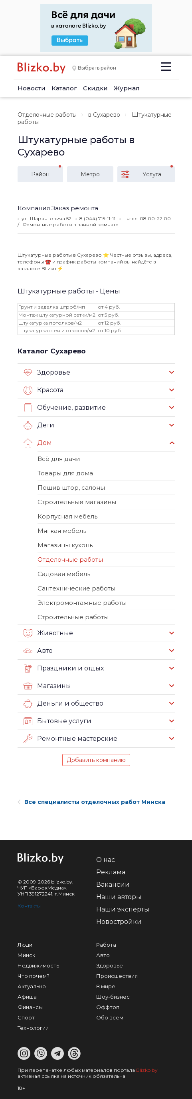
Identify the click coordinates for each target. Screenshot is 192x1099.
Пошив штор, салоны (71, 487)
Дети (39, 425)
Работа (106, 944)
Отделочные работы (47, 114)
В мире (105, 986)
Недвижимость (38, 965)
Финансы (30, 1007)
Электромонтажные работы (82, 602)
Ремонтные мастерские (70, 738)
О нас (105, 860)
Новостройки (119, 921)
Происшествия (117, 976)
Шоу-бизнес (113, 996)
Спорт (26, 1017)
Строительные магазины (77, 502)
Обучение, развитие (65, 407)
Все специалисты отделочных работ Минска (91, 802)
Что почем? (33, 976)
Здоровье (47, 372)
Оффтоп (107, 1007)
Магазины (47, 686)
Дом (38, 443)
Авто (38, 650)
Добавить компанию (96, 760)
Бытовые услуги (57, 721)
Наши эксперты (122, 909)
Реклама (110, 872)
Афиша (27, 996)
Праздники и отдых (64, 668)
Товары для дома (65, 473)
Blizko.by (147, 1070)
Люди (25, 944)
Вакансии (113, 884)
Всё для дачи (59, 459)
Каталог (64, 88)
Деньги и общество (63, 703)
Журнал (127, 88)
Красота (43, 390)
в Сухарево (104, 114)
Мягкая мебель (62, 531)
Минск (26, 955)
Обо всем (109, 1017)
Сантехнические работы (76, 588)
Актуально (32, 986)
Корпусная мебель (67, 516)
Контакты (29, 906)
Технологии (33, 1028)
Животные (48, 633)
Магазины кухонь (65, 545)
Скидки (95, 88)
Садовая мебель (64, 574)
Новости (32, 88)
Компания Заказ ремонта (58, 208)
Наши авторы (118, 897)
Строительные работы (73, 617)
